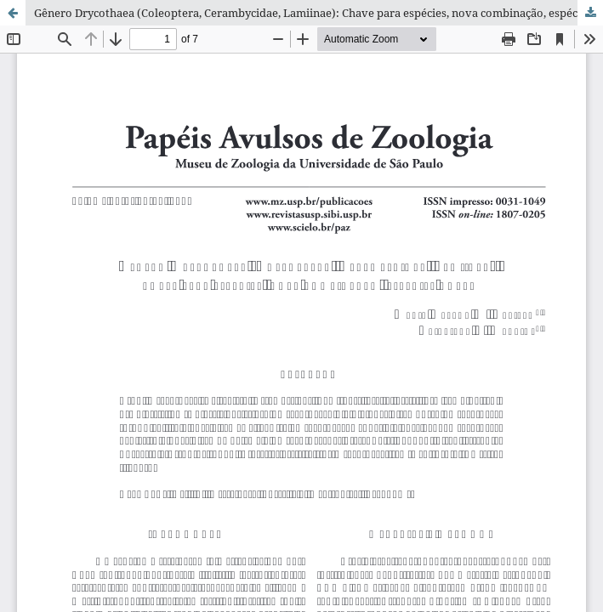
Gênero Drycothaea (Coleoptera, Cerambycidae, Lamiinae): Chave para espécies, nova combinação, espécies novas (318, 12)
